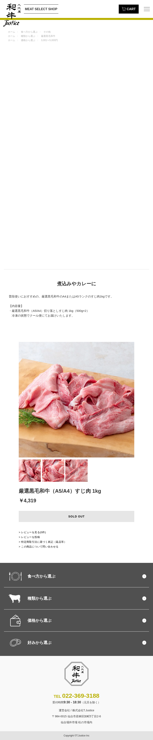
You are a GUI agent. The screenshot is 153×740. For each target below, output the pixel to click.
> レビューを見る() (32, 532)
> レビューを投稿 (29, 537)
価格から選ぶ (28, 40)
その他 (47, 31)
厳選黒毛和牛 (48, 36)
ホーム (11, 31)
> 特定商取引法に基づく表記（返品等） (43, 541)
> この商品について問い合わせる (39, 546)
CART (129, 9)
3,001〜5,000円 (49, 40)
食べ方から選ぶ (29, 31)
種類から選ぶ (28, 36)
